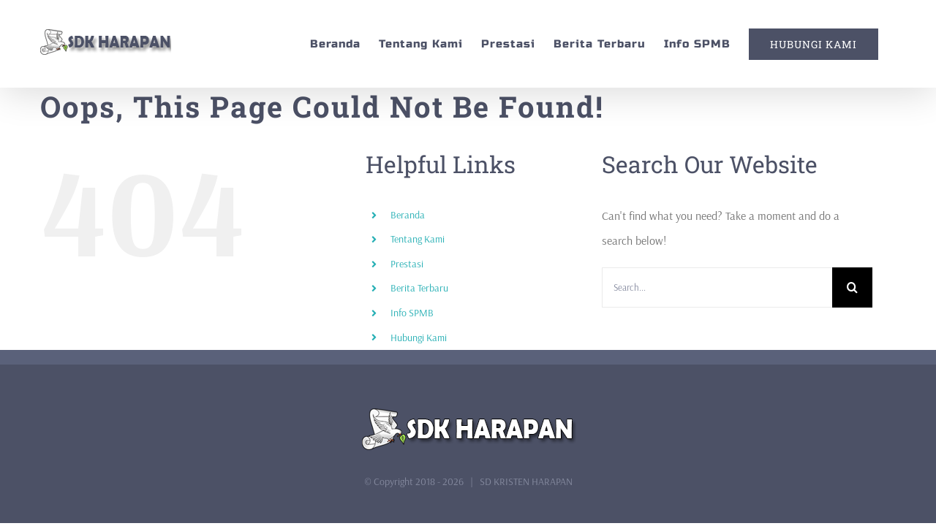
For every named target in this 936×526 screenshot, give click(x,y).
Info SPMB (412, 312)
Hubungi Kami (418, 337)
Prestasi (406, 263)
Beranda (407, 214)
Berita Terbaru (419, 287)
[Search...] (717, 287)
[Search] (852, 287)
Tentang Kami (417, 238)
